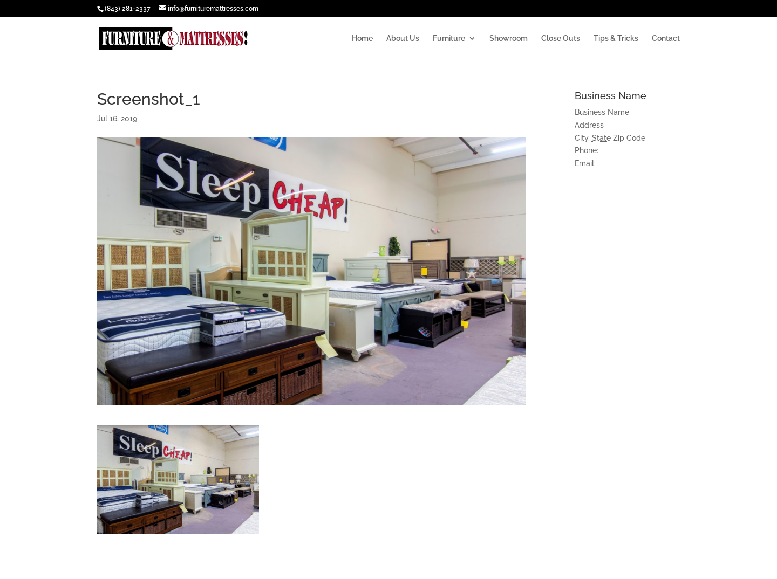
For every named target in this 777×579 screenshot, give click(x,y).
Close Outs (560, 39)
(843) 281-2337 (128, 8)
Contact (666, 39)
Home (362, 39)
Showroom (508, 39)
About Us (402, 39)
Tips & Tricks (616, 39)
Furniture (449, 39)
